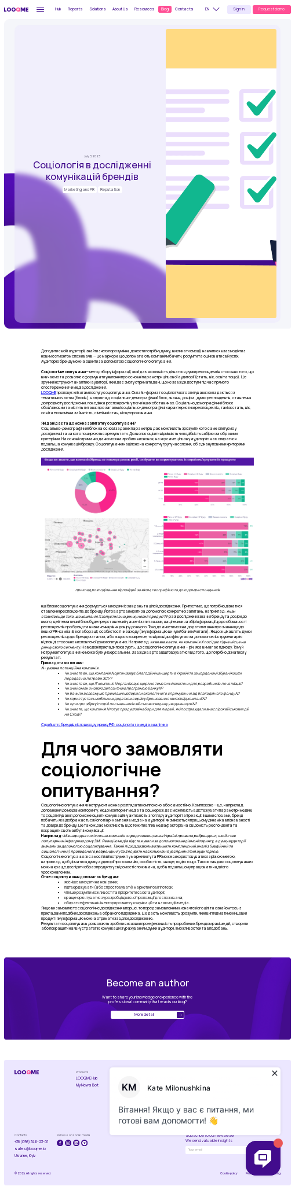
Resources (144, 9)
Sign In (239, 9)
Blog (165, 9)
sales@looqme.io (30, 1149)
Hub (58, 9)
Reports (75, 9)
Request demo (271, 9)
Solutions (97, 9)
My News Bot (87, 1085)
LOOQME (48, 392)
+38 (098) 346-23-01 (31, 1142)
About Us (120, 9)
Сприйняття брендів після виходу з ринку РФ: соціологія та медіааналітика (104, 724)
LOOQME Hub (86, 1078)
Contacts (184, 9)
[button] (214, 9)
